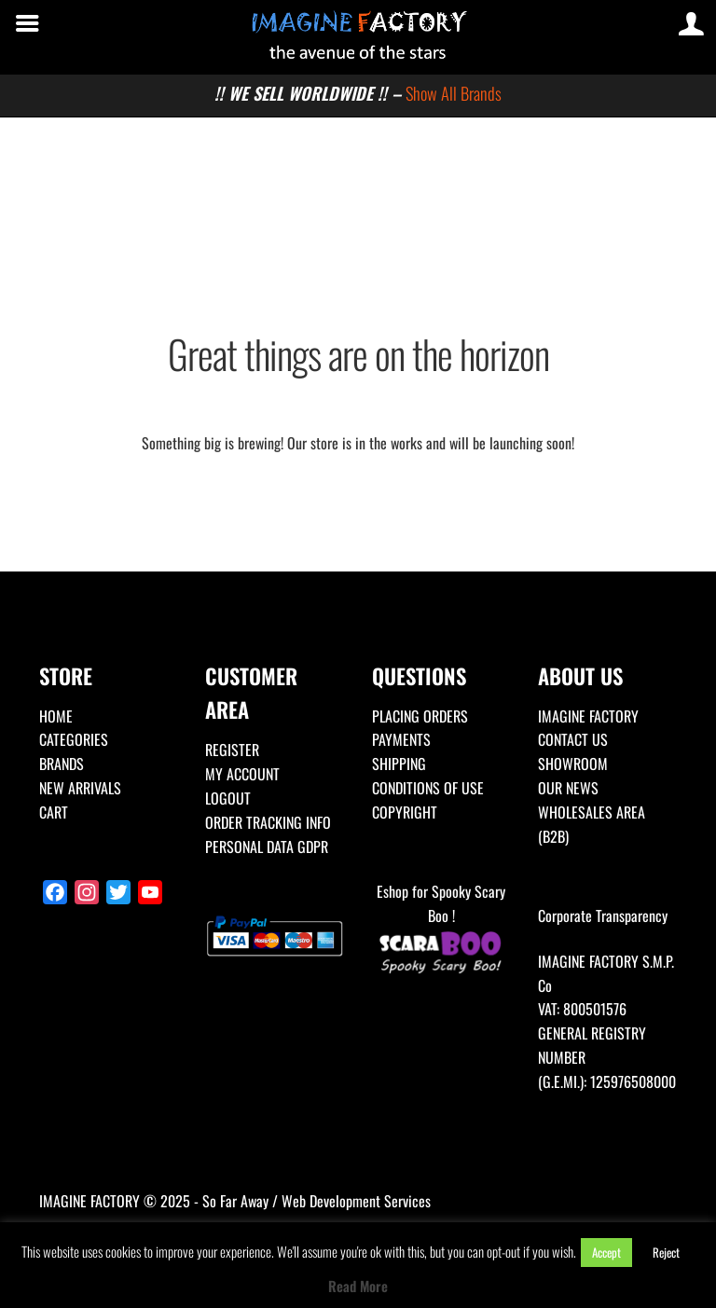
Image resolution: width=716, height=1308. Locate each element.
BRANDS (61, 763)
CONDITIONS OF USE (428, 788)
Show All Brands (454, 92)
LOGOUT (228, 798)
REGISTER (232, 749)
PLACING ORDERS (420, 716)
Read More (358, 1285)
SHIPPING (399, 763)
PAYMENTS (401, 739)
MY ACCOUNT (242, 774)
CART (53, 812)
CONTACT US (573, 739)
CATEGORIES (73, 739)
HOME (56, 716)
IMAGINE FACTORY (588, 716)
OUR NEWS (568, 788)
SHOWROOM (573, 763)
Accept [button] (606, 1252)
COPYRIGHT (404, 812)
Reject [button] (666, 1252)
